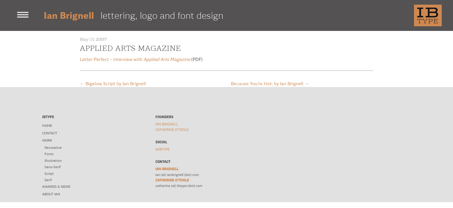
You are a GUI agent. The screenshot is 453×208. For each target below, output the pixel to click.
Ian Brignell (166, 124)
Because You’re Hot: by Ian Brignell (270, 83)
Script (49, 174)
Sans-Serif (52, 167)
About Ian (51, 194)
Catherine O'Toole (172, 130)
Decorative (53, 148)
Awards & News (56, 187)
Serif (48, 180)
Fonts (49, 154)
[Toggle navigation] (23, 15)
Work (47, 140)
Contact (49, 133)
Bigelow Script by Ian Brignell (113, 83)
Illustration (53, 161)
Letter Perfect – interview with (135, 59)
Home (47, 126)
